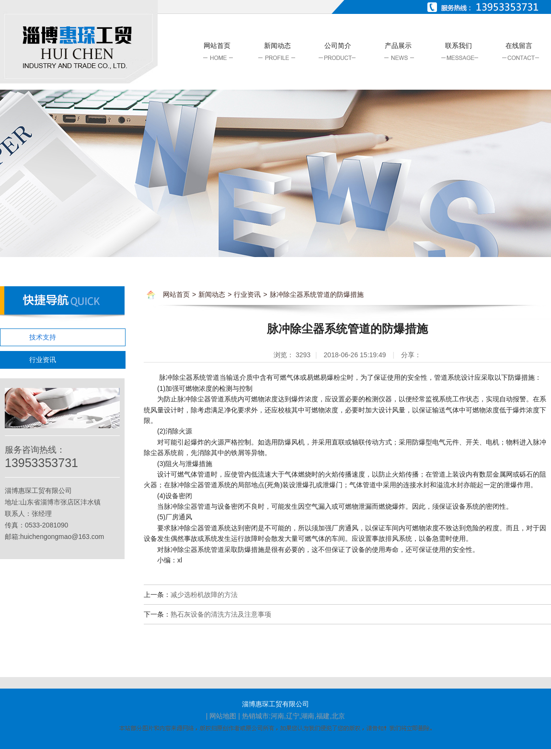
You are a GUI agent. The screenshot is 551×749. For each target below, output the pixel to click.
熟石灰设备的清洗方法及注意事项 (221, 614)
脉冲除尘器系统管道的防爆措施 (317, 294)
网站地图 (222, 716)
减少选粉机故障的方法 (204, 594)
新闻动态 (277, 45)
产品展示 (398, 45)
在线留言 (518, 45)
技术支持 (42, 337)
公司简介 (337, 45)
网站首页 (217, 45)
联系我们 (458, 45)
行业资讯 (42, 359)
